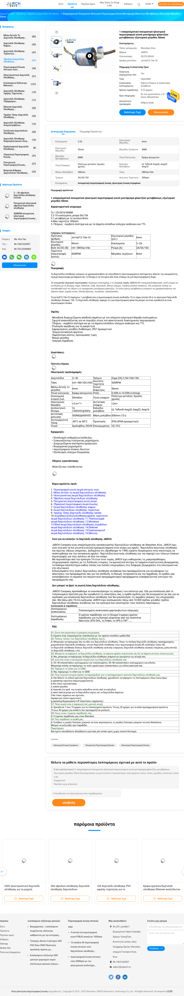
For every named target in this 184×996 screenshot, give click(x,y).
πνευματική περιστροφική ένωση (99, 745)
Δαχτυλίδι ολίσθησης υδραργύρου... (20, 100)
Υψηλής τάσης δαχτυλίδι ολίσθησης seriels (77, 512)
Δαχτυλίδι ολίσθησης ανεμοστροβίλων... (20, 124)
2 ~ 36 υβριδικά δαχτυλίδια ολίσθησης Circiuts (24, 195)
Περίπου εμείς (7, 935)
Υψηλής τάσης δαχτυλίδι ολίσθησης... (20, 116)
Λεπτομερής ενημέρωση (63, 131)
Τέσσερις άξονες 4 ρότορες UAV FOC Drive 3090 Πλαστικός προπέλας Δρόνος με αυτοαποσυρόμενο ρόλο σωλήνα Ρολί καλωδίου (46, 946)
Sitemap (4, 944)
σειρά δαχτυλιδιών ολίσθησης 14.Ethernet (74, 527)
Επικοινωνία (20, 265)
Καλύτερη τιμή (132, 112)
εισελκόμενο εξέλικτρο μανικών (44, 921)
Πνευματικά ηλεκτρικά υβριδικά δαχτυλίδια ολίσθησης (25, 205)
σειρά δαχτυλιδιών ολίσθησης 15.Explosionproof (78, 530)
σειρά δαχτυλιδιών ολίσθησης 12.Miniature (75, 521)
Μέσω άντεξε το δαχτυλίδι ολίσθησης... (20, 36)
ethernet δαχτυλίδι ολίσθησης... (20, 108)
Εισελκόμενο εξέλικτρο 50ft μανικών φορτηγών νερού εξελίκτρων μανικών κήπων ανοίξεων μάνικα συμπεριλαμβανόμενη (44, 960)
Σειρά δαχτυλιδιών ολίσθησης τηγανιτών (77, 510)
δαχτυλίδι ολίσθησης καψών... (20, 44)
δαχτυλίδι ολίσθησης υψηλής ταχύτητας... (20, 92)
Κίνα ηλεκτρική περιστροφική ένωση (30, 991)
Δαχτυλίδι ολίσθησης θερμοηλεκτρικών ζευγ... (20, 139)
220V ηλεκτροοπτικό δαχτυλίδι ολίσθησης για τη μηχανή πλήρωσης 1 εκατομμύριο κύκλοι (23, 889)
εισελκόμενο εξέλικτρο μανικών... (20, 84)
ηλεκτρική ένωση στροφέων (66, 745)
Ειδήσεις (4, 939)
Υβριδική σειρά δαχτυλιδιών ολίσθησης (76, 498)
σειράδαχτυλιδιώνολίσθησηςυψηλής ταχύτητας (81, 515)
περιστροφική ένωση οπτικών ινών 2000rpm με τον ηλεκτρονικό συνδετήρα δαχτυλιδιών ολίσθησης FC (85, 962)
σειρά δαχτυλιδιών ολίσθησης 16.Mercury (74, 533)
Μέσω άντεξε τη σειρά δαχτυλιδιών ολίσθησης (80, 492)
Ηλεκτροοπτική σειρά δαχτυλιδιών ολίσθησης (79, 495)
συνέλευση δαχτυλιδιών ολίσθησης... (20, 131)
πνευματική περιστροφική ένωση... (20, 163)
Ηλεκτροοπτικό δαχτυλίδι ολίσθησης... (20, 76)
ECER (169, 991)
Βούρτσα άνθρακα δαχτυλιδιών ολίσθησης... (20, 171)
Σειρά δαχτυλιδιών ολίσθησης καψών (75, 507)
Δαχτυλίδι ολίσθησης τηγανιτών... (20, 52)
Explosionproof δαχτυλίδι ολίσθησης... (20, 147)
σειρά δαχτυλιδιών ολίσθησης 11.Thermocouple (77, 518)
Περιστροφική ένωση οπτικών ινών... (20, 68)
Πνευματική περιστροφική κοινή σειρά (75, 501)
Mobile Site (5, 948)
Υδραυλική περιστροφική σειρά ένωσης (76, 504)
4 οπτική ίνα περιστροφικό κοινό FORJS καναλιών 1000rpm (86, 934)
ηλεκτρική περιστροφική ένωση (135, 745)
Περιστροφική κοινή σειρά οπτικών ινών (76, 489)
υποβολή (69, 802)
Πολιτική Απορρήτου (10, 952)
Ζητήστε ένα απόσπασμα (171, 4)
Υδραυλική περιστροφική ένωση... (20, 155)
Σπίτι (2, 926)
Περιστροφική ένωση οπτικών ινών (83, 924)
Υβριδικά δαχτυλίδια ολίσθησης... (20, 60)
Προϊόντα (4, 931)
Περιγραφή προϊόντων (91, 131)
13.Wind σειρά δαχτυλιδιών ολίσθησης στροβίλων (79, 524)
